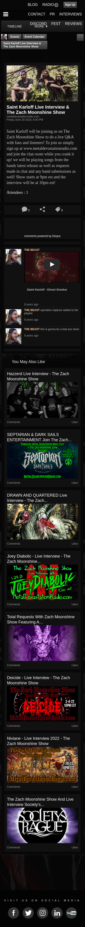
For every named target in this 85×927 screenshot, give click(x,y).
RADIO (48, 5)
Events (14, 36)
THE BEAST (32, 250)
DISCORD (38, 24)
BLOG (33, 5)
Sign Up (70, 4)
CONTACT (36, 14)
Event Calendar (34, 36)
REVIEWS (73, 24)
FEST (56, 24)
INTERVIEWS (70, 14)
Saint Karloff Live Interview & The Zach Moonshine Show (22, 45)
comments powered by (42, 236)
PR (52, 14)
